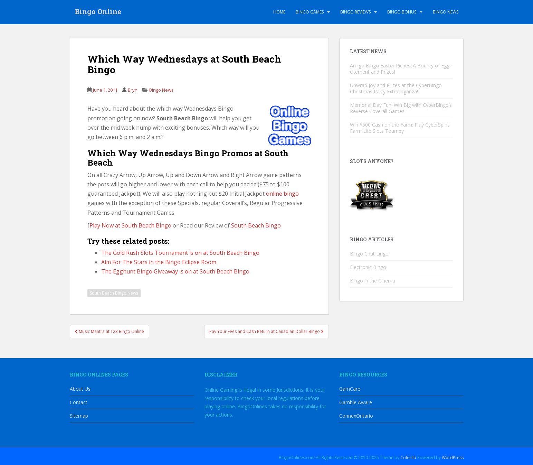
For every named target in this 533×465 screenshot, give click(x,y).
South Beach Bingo (256, 225)
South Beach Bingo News (114, 293)
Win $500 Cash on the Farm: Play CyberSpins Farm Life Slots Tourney (400, 127)
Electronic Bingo (368, 267)
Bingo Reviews (355, 12)
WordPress (453, 458)
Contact (78, 402)
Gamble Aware (355, 402)
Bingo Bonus (401, 12)
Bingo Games (310, 12)
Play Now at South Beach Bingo (130, 225)
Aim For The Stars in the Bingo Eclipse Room (158, 262)
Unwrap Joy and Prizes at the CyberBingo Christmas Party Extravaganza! (396, 88)
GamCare (349, 388)
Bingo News (445, 12)
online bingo (282, 193)
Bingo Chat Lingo (369, 253)
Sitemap (79, 415)
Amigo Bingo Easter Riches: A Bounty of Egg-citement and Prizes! (400, 68)
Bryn (132, 90)
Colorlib (408, 458)
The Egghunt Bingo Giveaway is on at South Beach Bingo (175, 271)
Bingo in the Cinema (372, 280)
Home (279, 12)
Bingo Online (98, 12)
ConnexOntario (356, 415)
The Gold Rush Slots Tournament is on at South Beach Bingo (180, 253)
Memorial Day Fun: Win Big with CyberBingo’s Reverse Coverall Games (401, 108)
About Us (80, 388)
